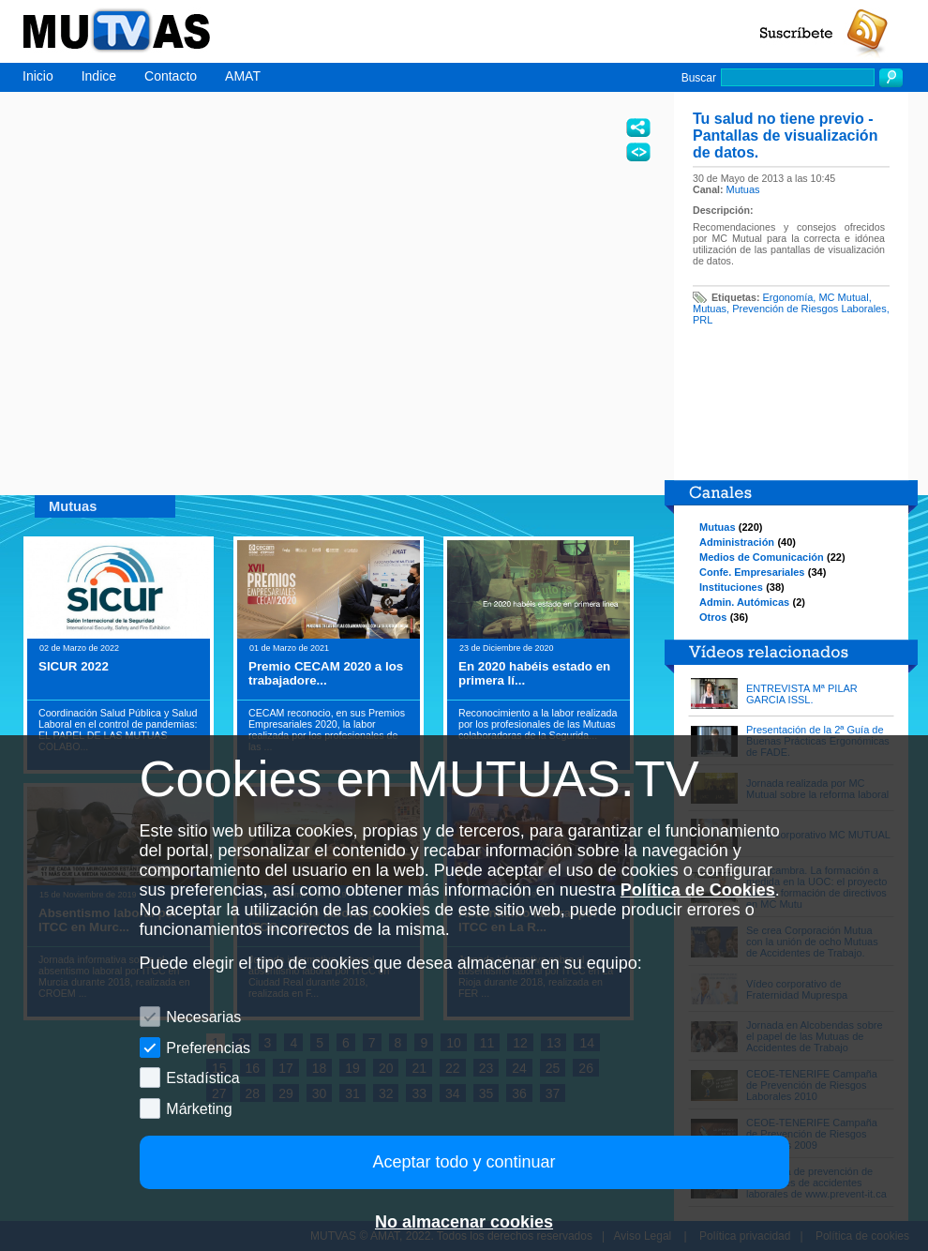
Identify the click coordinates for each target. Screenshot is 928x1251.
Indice (99, 75)
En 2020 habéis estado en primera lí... (534, 673)
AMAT (243, 75)
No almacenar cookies (464, 1222)
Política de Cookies (698, 890)
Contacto (170, 75)
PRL (702, 319)
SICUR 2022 (73, 666)
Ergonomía (788, 297)
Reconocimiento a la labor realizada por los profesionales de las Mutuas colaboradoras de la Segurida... (537, 724)
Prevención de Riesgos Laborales (809, 308)
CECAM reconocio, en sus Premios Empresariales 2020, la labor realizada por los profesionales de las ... (326, 729)
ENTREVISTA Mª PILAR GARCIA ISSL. (802, 694)
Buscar (698, 77)
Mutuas (743, 189)
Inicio (37, 75)
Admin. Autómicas (744, 602)
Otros (712, 617)
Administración (736, 542)
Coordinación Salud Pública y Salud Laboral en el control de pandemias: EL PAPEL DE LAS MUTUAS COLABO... (117, 729)
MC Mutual (843, 297)
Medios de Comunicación (761, 557)
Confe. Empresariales (752, 572)
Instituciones (731, 587)
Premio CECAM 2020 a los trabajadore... (325, 673)
